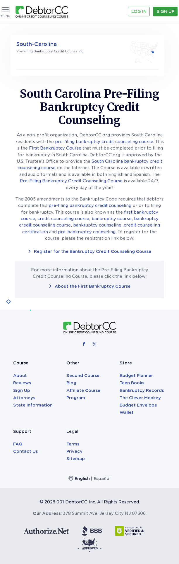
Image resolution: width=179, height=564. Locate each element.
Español (102, 478)
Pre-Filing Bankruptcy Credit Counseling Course (71, 181)
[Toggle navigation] (5, 9)
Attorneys (24, 397)
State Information (33, 405)
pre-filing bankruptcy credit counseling (90, 205)
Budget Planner (136, 375)
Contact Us (25, 451)
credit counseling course (63, 218)
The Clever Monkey (140, 397)
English (82, 478)
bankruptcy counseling (97, 225)
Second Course (82, 375)
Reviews (22, 382)
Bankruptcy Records (142, 390)
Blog (71, 382)
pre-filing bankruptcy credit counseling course (104, 141)
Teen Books (132, 382)
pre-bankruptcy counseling (87, 231)
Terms (72, 444)
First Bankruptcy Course (55, 148)
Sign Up (165, 11)
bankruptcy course (112, 218)
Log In (139, 11)
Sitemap (75, 458)
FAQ (18, 444)
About (20, 375)
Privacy (74, 451)
